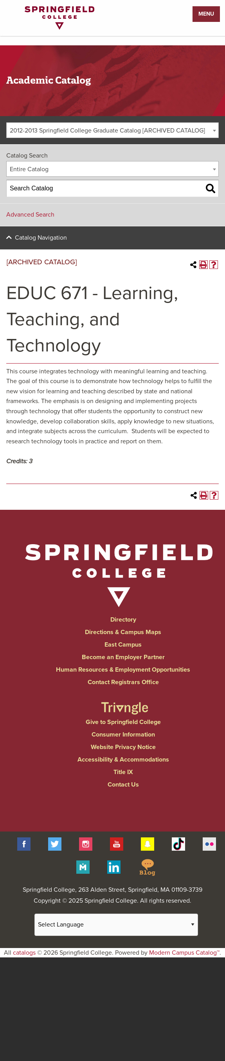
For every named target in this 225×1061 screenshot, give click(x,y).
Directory (123, 620)
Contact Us (123, 785)
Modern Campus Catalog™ (184, 953)
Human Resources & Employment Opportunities (123, 670)
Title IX (123, 772)
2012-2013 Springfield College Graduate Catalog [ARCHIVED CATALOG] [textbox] (107, 130)
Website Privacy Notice (123, 747)
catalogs (24, 953)
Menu (206, 14)
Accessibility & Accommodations (123, 759)
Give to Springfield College (123, 722)
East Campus (123, 645)
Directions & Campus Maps (123, 632)
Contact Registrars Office (123, 682)
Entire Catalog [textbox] (29, 169)
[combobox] (112, 130)
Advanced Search (30, 215)
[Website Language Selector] (116, 925)
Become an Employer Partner (123, 657)
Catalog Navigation (41, 238)
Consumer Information (123, 734)
